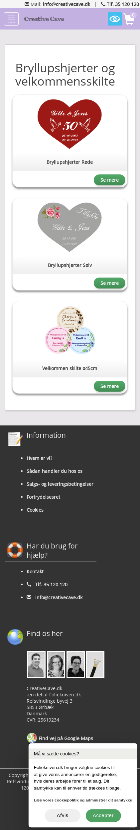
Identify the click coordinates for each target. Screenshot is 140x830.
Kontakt (35, 571)
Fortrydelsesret (43, 497)
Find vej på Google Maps (60, 739)
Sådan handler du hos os (54, 471)
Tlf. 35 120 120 (123, 4)
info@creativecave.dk (66, 4)
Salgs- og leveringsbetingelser (60, 484)
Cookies (35, 510)
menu (11, 20)
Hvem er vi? (39, 458)
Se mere (109, 180)
